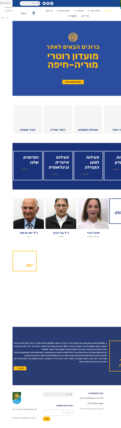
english (59, 16)
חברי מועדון (15, 129)
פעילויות (66, 11)
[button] (60, 82)
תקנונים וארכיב (51, 10)
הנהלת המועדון (76, 129)
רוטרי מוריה (45, 129)
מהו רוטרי (106, 129)
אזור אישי (73, 16)
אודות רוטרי (81, 11)
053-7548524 (80, 403)
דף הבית (95, 10)
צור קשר (36, 10)
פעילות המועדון (116, 412)
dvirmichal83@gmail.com (77, 398)
